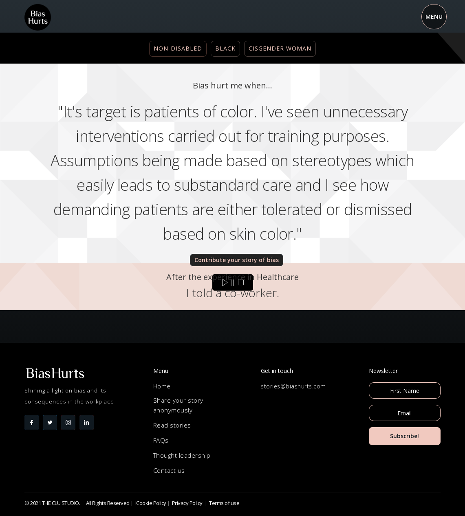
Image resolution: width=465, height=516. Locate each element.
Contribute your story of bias (236, 260)
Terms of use (224, 503)
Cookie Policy (151, 503)
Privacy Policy (187, 503)
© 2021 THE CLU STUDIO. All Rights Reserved (77, 503)
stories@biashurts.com (293, 386)
